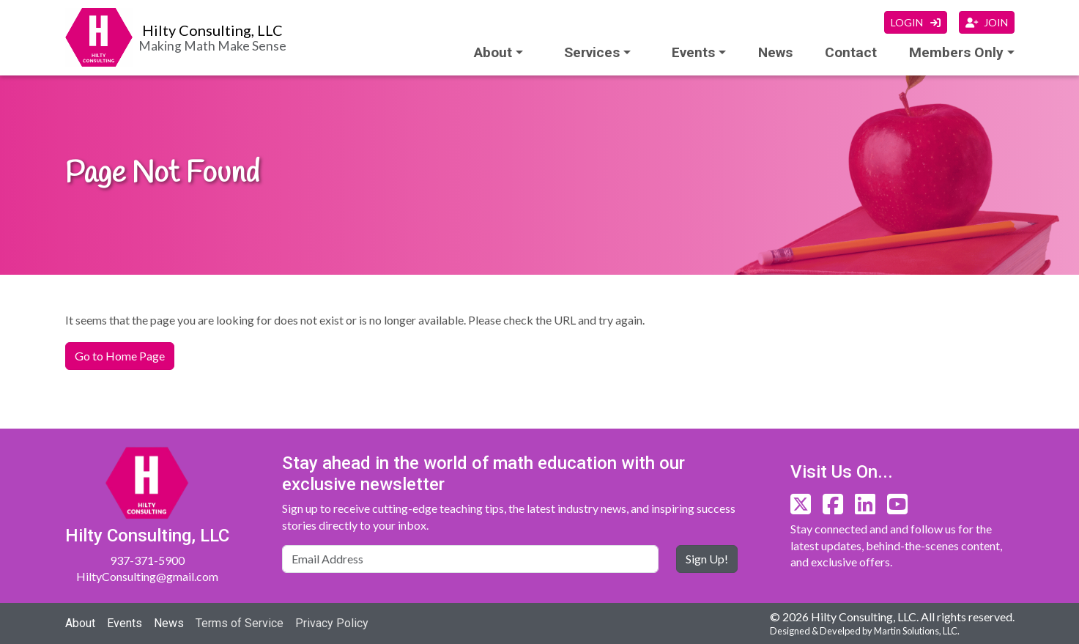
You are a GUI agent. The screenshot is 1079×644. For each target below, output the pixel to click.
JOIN (986, 22)
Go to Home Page (120, 356)
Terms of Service (239, 623)
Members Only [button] (956, 52)
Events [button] (693, 52)
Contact (851, 52)
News (775, 52)
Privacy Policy (331, 623)
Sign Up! (707, 559)
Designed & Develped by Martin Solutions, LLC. (865, 631)
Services (592, 52)
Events (124, 623)
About (493, 52)
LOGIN (916, 22)
